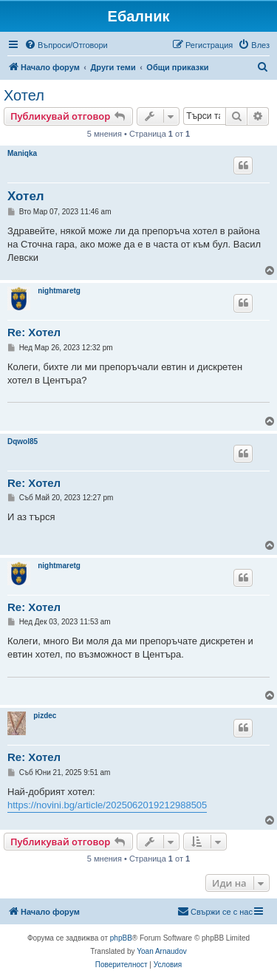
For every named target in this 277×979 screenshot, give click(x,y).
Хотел (24, 95)
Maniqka (22, 153)
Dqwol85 (22, 441)
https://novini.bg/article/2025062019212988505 (107, 805)
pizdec (44, 716)
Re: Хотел (34, 332)
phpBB (121, 938)
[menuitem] (66, 45)
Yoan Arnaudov (161, 951)
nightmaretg (59, 291)
